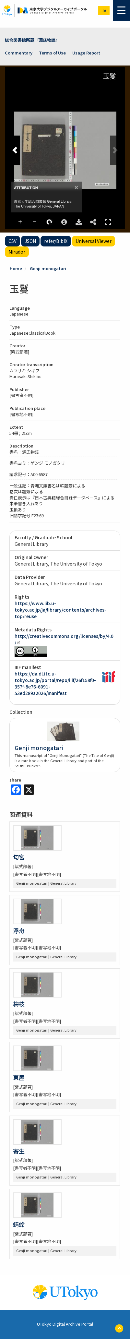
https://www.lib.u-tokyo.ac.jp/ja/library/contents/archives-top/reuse (60, 609)
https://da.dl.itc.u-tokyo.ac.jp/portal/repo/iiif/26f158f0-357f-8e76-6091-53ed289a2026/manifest (55, 683)
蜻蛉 (19, 1224)
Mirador (16, 251)
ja (103, 10)
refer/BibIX (55, 241)
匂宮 (19, 857)
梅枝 (19, 1003)
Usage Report (86, 53)
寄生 (19, 1151)
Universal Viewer (94, 241)
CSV (12, 241)
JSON (30, 241)
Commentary (18, 53)
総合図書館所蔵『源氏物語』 (32, 40)
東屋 (19, 1077)
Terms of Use (52, 53)
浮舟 (19, 930)
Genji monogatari (48, 268)
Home (16, 268)
